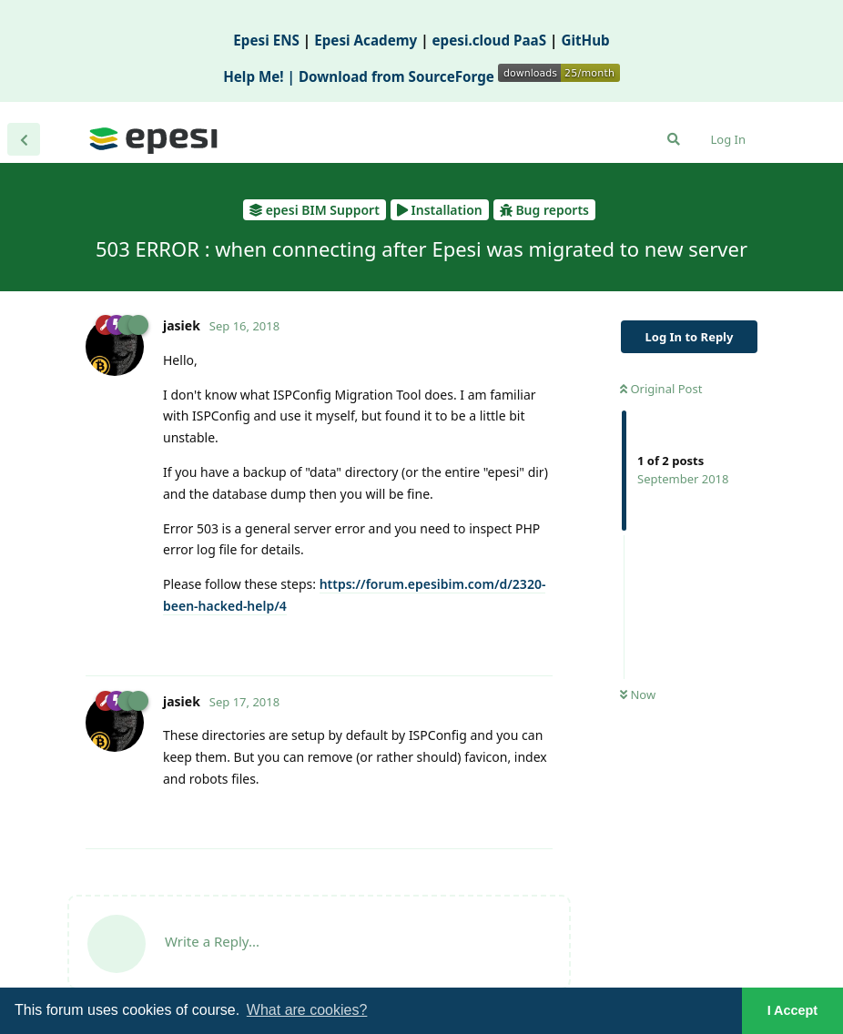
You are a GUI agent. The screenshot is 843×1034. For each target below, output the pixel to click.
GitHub (585, 40)
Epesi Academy (365, 40)
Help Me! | (261, 76)
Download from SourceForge (459, 76)
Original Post (661, 388)
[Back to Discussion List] (23, 139)
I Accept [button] (792, 1010)
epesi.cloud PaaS (489, 40)
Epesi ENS (266, 40)
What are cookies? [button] (307, 1010)
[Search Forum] (673, 139)
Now (637, 694)
